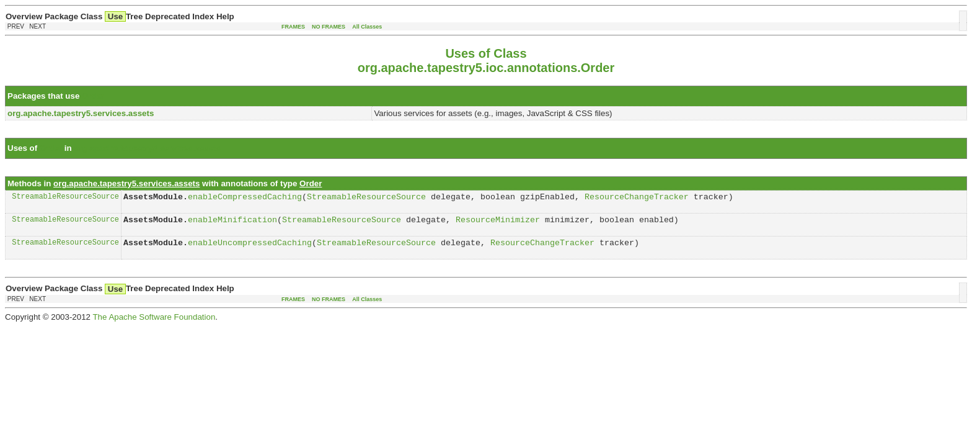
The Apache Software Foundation (153, 322)
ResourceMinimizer (498, 222)
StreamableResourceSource (65, 197)
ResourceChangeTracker (637, 198)
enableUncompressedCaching (250, 247)
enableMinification (232, 222)
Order (93, 96)
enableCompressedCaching (245, 198)
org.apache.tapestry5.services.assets (147, 148)
